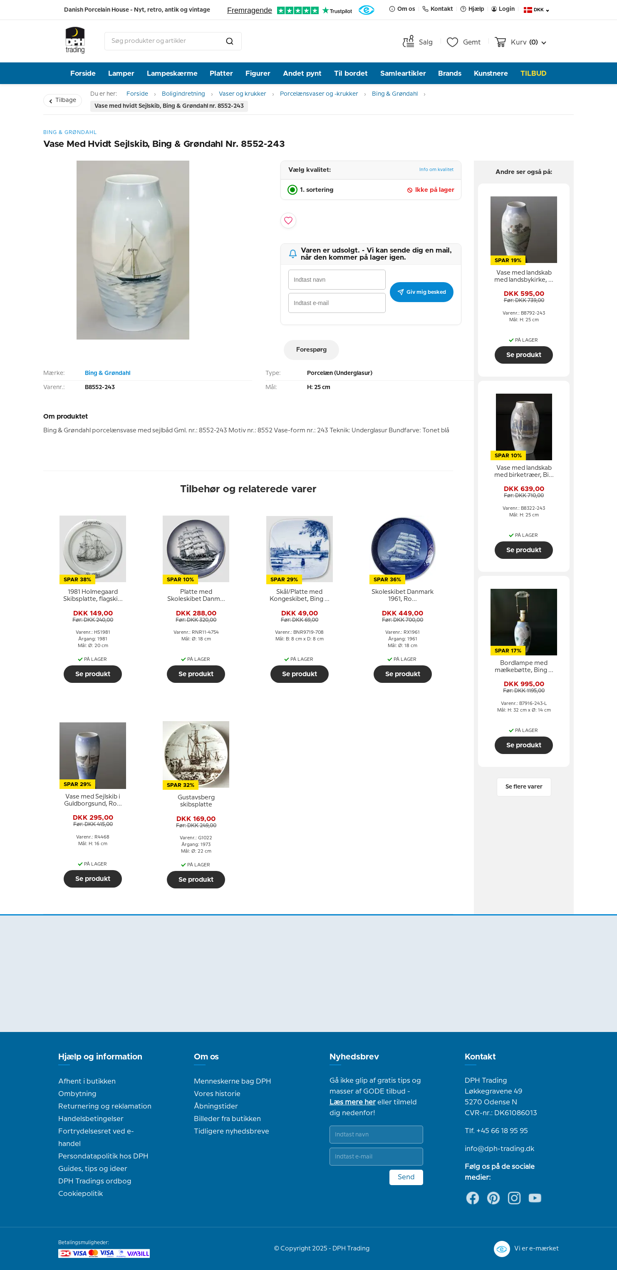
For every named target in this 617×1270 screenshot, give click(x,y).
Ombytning (77, 1094)
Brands (449, 73)
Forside (83, 73)
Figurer (257, 73)
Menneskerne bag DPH (232, 1081)
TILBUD (533, 73)
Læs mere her (353, 1102)
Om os (206, 1057)
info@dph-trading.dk (499, 1149)
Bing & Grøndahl (395, 94)
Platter (221, 73)
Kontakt (480, 1057)
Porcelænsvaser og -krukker (319, 94)
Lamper (121, 73)
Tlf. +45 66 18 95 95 (496, 1131)
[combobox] (173, 41)
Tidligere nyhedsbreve (231, 1131)
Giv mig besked (421, 292)
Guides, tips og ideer (92, 1169)
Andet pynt (302, 73)
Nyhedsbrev (354, 1057)
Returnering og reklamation (104, 1106)
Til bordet (351, 73)
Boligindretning (183, 94)
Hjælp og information (100, 1057)
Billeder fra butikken (227, 1119)
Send (406, 1177)
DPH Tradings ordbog (94, 1181)
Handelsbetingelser (91, 1119)
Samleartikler (403, 73)
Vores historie (217, 1094)
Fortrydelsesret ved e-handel (96, 1137)
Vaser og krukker (242, 94)
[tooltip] (92, 596)
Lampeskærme (172, 73)
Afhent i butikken (87, 1081)
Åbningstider (216, 1106)
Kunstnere (491, 73)
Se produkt (92, 674)
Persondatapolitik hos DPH (103, 1156)
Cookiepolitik (80, 1194)
